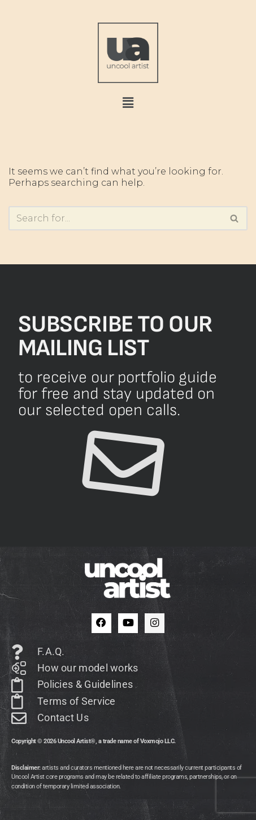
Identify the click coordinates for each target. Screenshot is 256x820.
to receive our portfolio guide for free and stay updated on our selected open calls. (117, 394)
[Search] (115, 218)
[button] (127, 103)
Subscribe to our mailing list (115, 336)
